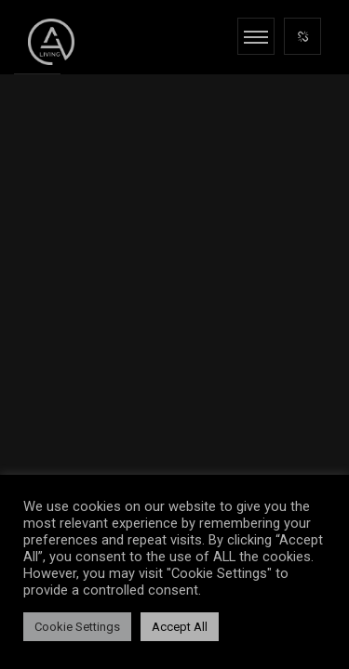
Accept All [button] (180, 627)
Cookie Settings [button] (77, 627)
